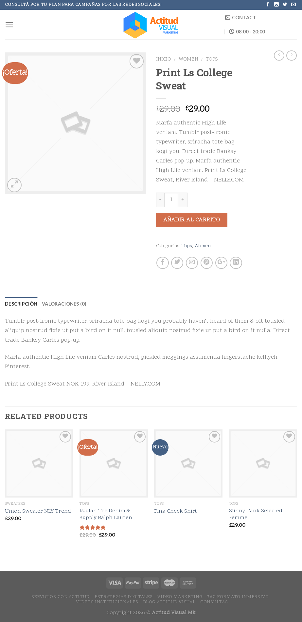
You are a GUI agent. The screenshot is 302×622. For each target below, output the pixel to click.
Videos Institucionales (107, 602)
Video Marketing (179, 597)
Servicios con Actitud (60, 597)
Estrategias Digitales (124, 597)
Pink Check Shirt (175, 511)
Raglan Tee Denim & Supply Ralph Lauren (106, 514)
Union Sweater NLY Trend (38, 511)
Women (188, 59)
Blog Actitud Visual (169, 602)
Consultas (214, 602)
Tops (212, 59)
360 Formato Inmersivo (238, 597)
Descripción (21, 304)
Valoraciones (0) (64, 304)
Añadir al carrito (191, 220)
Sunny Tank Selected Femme (255, 514)
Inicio (163, 59)
